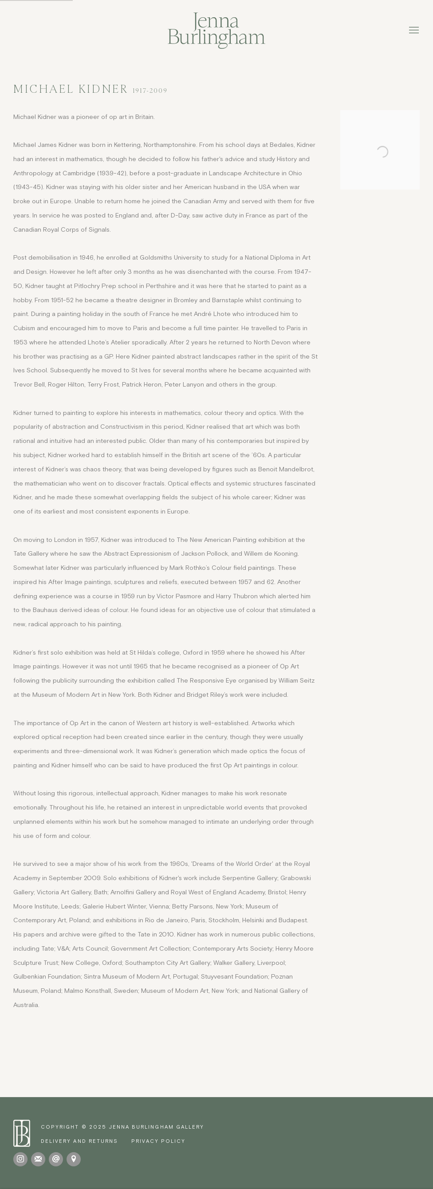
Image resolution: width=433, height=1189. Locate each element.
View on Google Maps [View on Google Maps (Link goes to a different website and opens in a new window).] (74, 1159)
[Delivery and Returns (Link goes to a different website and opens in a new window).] (79, 1141)
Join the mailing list (38, 1159)
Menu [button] (413, 30)
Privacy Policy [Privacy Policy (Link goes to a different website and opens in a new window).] (158, 1141)
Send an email (56, 1159)
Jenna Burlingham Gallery (216, 30)
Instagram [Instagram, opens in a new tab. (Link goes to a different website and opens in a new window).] (20, 1159)
